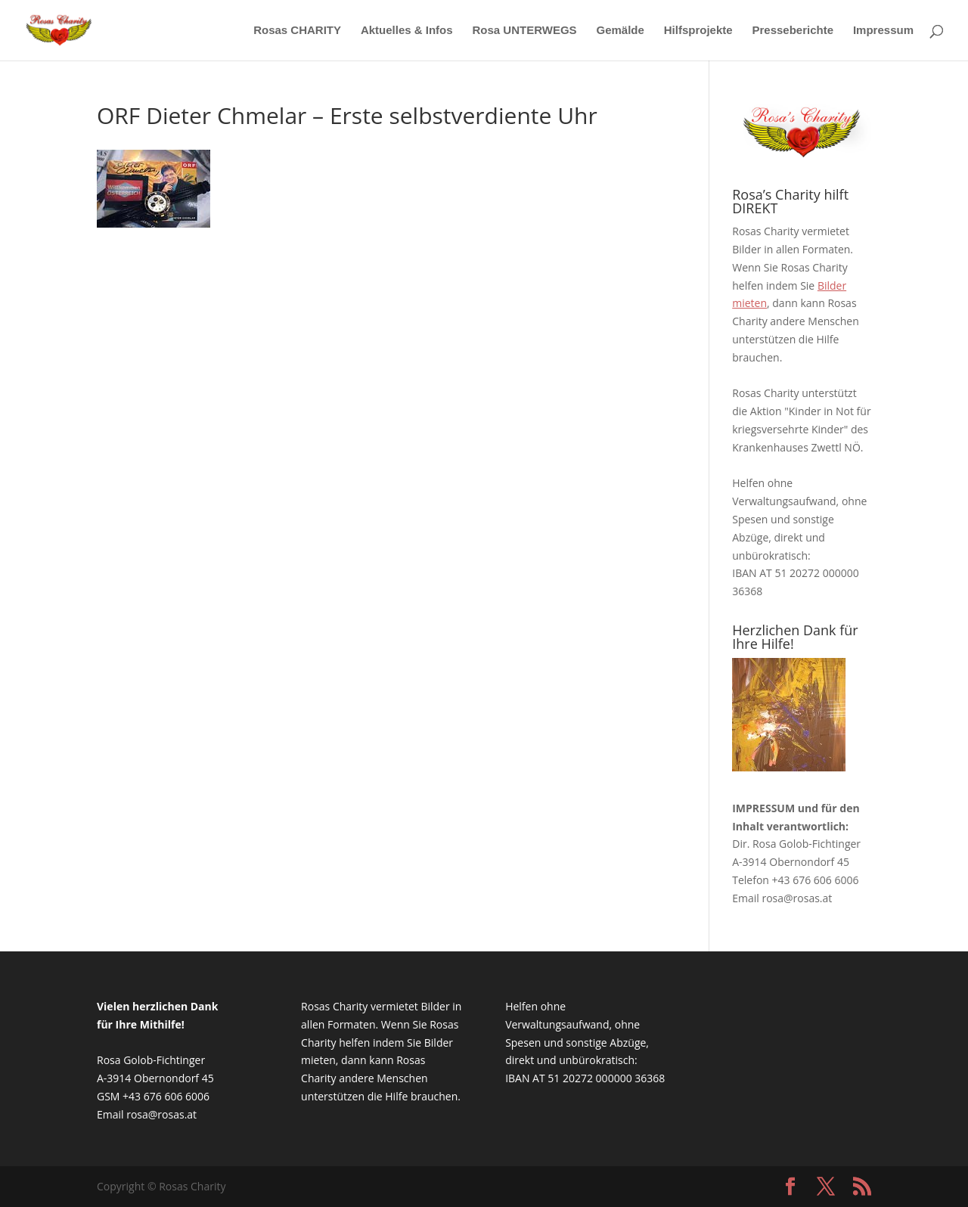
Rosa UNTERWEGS (525, 30)
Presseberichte (792, 30)
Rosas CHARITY (297, 30)
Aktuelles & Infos (407, 30)
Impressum (883, 30)
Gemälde (620, 30)
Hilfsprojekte (698, 30)
